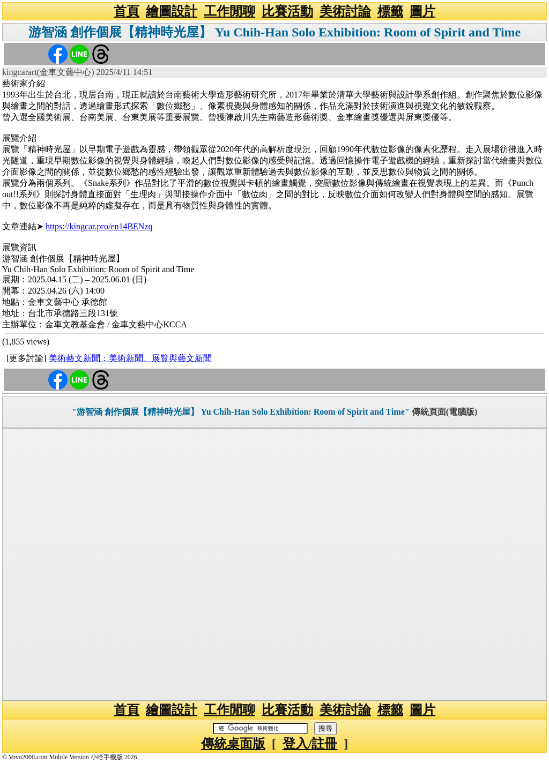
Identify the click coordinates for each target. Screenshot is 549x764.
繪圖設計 (171, 11)
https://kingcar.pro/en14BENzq (99, 226)
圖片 (422, 11)
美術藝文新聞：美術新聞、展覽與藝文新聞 (130, 358)
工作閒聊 (229, 11)
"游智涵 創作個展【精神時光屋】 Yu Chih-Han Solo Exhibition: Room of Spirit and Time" (241, 411)
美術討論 (345, 11)
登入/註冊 (310, 744)
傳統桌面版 (233, 744)
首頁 (126, 11)
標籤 (390, 11)
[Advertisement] (274, 564)
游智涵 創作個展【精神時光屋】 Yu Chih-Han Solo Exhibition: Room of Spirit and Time (274, 32)
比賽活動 (287, 11)
